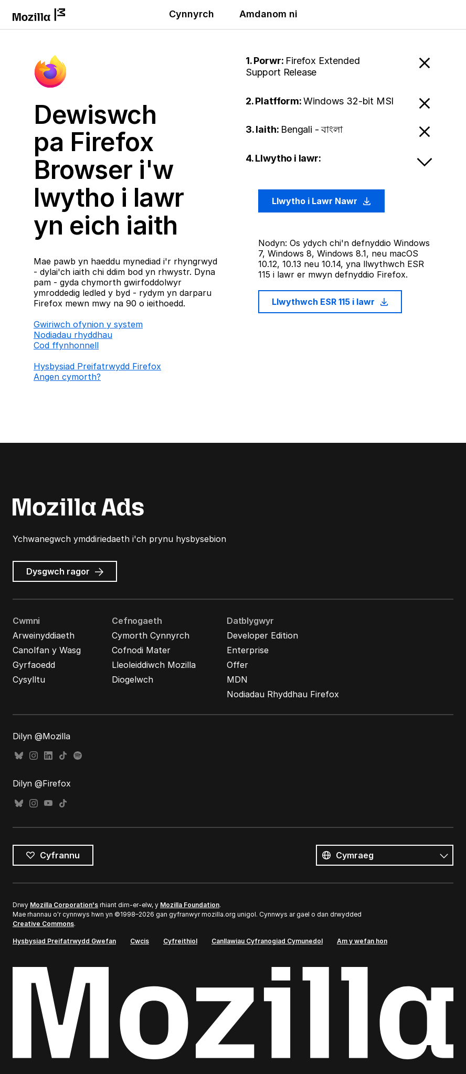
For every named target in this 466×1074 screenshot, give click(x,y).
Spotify (77, 755)
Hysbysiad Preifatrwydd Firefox (97, 366)
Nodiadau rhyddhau (73, 334)
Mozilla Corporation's (64, 905)
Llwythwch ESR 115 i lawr (330, 301)
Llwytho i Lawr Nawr (321, 201)
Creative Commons (43, 924)
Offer (237, 665)
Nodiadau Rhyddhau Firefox (283, 694)
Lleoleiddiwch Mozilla (154, 665)
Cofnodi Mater (141, 650)
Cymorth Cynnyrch (150, 635)
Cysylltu (29, 679)
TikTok (63, 755)
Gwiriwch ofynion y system (88, 324)
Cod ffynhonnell (66, 345)
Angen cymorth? (67, 376)
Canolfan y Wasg (47, 650)
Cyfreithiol (180, 941)
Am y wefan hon (362, 941)
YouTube (48, 803)
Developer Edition (262, 635)
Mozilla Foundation (189, 905)
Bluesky (19, 755)
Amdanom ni (268, 13)
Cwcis (139, 941)
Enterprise (248, 650)
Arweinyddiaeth (44, 635)
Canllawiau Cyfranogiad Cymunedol (267, 941)
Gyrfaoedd (34, 665)
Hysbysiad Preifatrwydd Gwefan (64, 941)
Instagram (33, 755)
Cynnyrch (191, 13)
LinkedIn (48, 755)
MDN (237, 679)
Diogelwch (132, 679)
